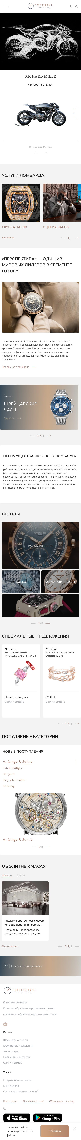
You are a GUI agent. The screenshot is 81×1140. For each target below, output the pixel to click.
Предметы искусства (16, 1057)
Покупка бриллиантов (17, 1080)
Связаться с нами (33, 1101)
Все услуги (8, 238)
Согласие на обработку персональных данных (30, 1014)
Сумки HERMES (12, 1062)
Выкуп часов (11, 1085)
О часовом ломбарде (15, 1002)
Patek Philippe (13, 768)
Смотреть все (10, 946)
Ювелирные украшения (18, 1045)
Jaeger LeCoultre (14, 780)
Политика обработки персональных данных (29, 1008)
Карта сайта (10, 1101)
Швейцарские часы (15, 1040)
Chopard (8, 774)
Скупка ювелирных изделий (21, 1091)
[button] (6, 7)
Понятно (54, 1131)
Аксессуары (10, 1051)
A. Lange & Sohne (17, 761)
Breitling (9, 786)
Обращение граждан (61, 1101)
